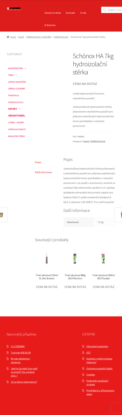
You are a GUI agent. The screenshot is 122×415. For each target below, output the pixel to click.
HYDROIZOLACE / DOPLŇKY (38, 37)
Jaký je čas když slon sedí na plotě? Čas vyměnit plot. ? (24, 372)
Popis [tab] (38, 162)
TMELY (12, 74)
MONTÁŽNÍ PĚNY (17, 67)
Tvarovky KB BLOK (21, 352)
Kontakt (70, 12)
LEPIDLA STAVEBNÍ (16, 88)
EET (88, 352)
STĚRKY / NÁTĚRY (16, 122)
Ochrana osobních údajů (99, 368)
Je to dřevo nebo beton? (24, 381)
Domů (13, 37)
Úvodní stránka (52, 12)
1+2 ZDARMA (18, 346)
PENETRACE (13, 95)
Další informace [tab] (43, 172)
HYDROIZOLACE (61, 37)
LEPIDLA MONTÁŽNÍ (17, 81)
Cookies (90, 374)
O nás (83, 12)
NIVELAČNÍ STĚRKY (16, 136)
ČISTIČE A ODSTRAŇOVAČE (16, 109)
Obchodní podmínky (97, 346)
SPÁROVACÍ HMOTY (17, 129)
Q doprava (49, 25)
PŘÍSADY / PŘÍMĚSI (16, 115)
